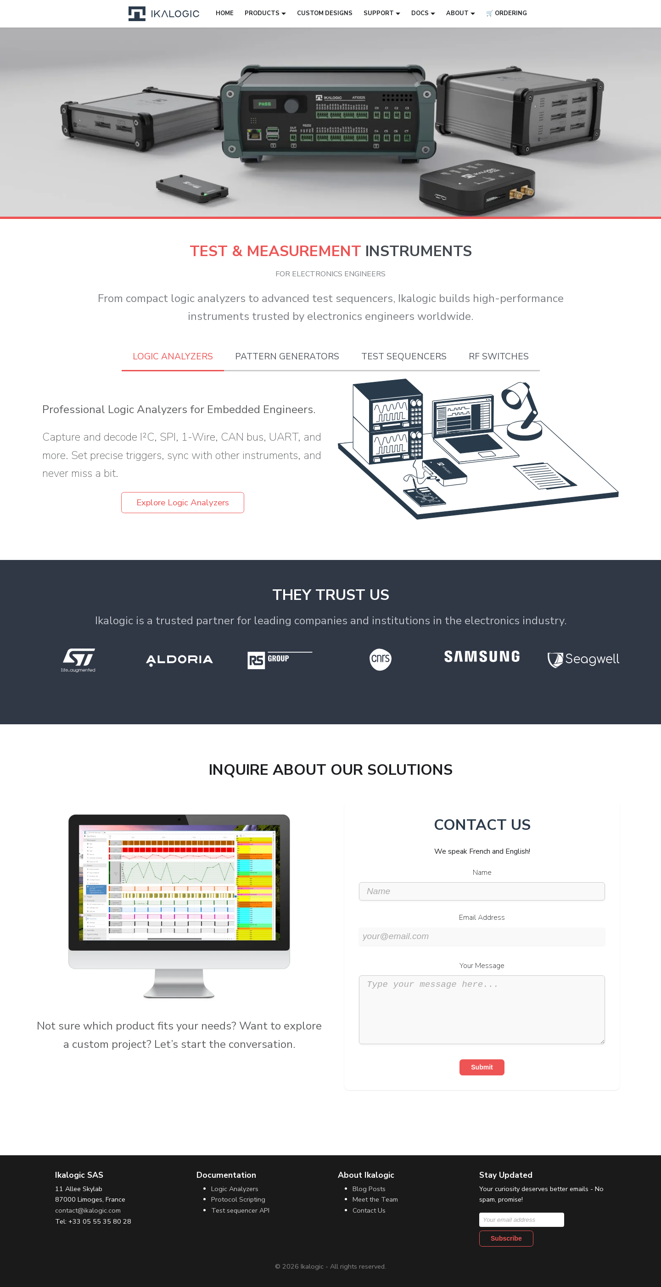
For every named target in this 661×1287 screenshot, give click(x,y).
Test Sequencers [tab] (404, 357)
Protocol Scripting (238, 1199)
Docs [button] (420, 13)
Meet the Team (375, 1199)
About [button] (457, 13)
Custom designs (325, 13)
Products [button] (262, 13)
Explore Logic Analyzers (182, 503)
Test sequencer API (240, 1210)
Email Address (482, 917)
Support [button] (379, 13)
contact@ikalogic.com (88, 1210)
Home (225, 13)
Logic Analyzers (234, 1188)
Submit (482, 1081)
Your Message (481, 966)
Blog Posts (369, 1188)
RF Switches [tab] (499, 357)
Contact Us (369, 1210)
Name (482, 872)
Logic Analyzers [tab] (173, 357)
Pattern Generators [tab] (287, 357)
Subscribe (506, 1238)
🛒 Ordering (506, 13)
